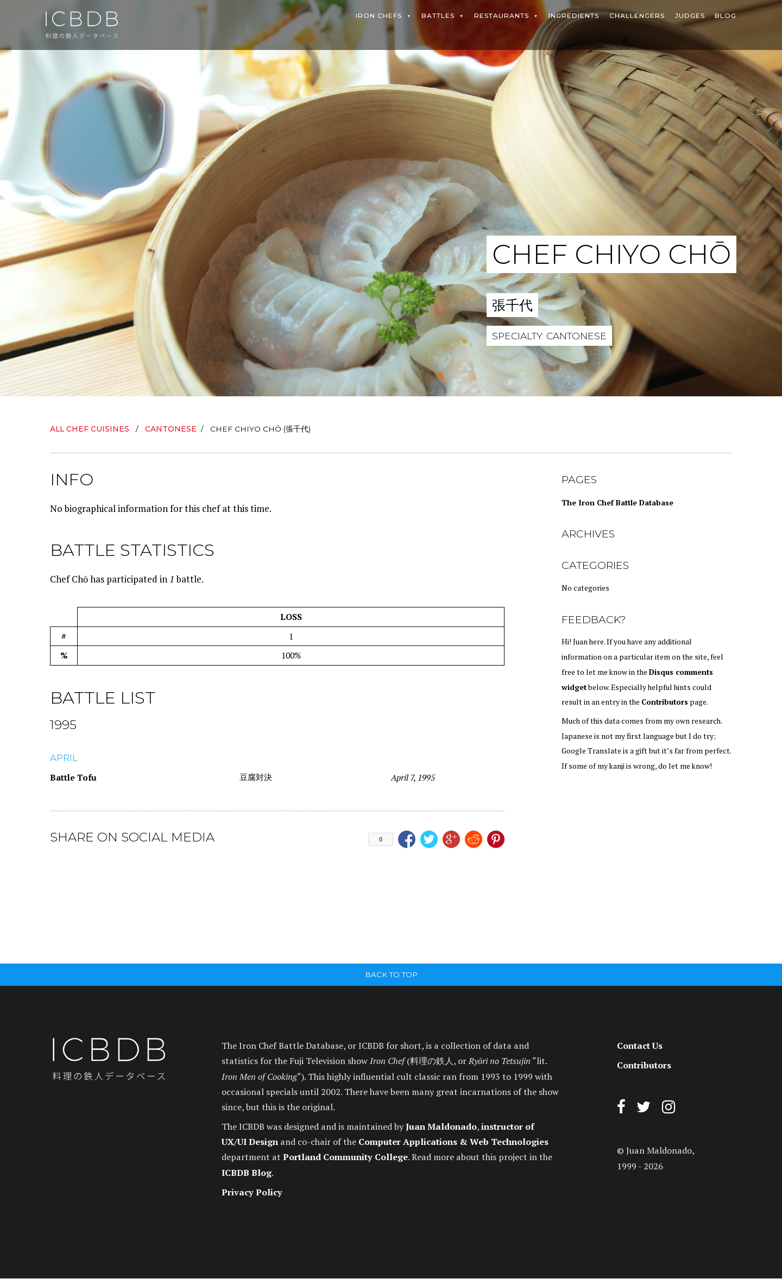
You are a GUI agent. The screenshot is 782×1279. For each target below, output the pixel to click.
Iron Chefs (379, 15)
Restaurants (501, 15)
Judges (689, 15)
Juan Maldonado (441, 1127)
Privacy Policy (252, 1193)
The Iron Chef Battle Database (617, 503)
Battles (438, 15)
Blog (725, 15)
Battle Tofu (73, 777)
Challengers (636, 15)
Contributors (664, 702)
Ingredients (573, 15)
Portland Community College (345, 1158)
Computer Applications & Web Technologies (453, 1143)
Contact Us (640, 1047)
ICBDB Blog (247, 1173)
